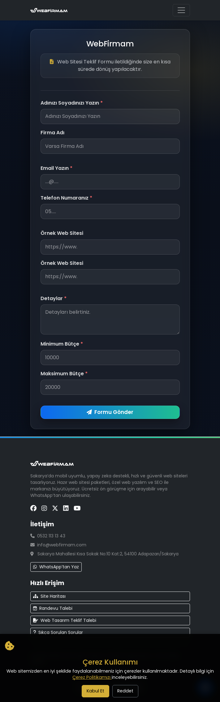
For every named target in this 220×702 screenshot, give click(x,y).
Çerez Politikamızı (92, 677)
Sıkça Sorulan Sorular (58, 632)
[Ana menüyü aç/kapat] (181, 10)
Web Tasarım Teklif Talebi (64, 620)
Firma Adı (52, 132)
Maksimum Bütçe (64, 373)
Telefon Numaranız (66, 197)
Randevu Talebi (52, 608)
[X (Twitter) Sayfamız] (55, 508)
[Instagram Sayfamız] (44, 508)
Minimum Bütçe (62, 343)
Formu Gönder (110, 412)
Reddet (125, 691)
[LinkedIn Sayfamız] (66, 508)
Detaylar (54, 298)
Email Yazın (56, 168)
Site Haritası (49, 596)
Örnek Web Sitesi (62, 233)
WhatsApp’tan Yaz (56, 567)
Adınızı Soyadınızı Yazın (72, 102)
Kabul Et (95, 691)
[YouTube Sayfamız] (77, 508)
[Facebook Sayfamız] (33, 508)
